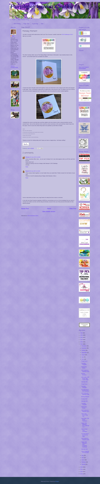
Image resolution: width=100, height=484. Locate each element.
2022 (81, 333)
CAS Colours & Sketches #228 (85, 394)
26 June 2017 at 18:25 (35, 171)
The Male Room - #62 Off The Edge (85, 435)
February (84, 462)
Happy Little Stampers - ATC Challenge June (85, 425)
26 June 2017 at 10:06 (35, 157)
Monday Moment (85, 396)
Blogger (57, 481)
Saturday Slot (84, 381)
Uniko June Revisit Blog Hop (84, 415)
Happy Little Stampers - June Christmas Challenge (84, 444)
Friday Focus (84, 361)
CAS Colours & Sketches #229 (85, 371)
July (83, 357)
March (83, 459)
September (84, 352)
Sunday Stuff (84, 398)
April (83, 457)
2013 (81, 473)
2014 (81, 471)
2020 (81, 337)
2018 (81, 341)
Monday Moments (83, 374)
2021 (81, 335)
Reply (27, 166)
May (83, 455)
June (83, 359)
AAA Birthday (17, 24)
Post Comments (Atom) (33, 215)
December (84, 345)
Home (13, 20)
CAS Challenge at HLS (67, 34)
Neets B (27, 171)
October (84, 350)
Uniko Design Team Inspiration (84, 430)
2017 (81, 344)
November (84, 348)
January (84, 464)
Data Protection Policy (23, 20)
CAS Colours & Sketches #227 (85, 411)
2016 (81, 467)
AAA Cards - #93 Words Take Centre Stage (85, 378)
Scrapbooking (35, 24)
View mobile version (48, 211)
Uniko (42, 24)
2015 (81, 469)
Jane (13, 36)
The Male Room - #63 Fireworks (85, 390)
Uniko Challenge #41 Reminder (85, 452)
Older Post (72, 208)
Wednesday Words (84, 367)
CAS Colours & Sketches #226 (85, 439)
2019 (81, 339)
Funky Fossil (26, 24)
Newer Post (25, 208)
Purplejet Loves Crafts (42, 6)
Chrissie (28, 157)
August (83, 354)
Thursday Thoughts (84, 364)
